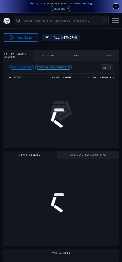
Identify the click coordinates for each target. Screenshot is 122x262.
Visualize (21, 37)
